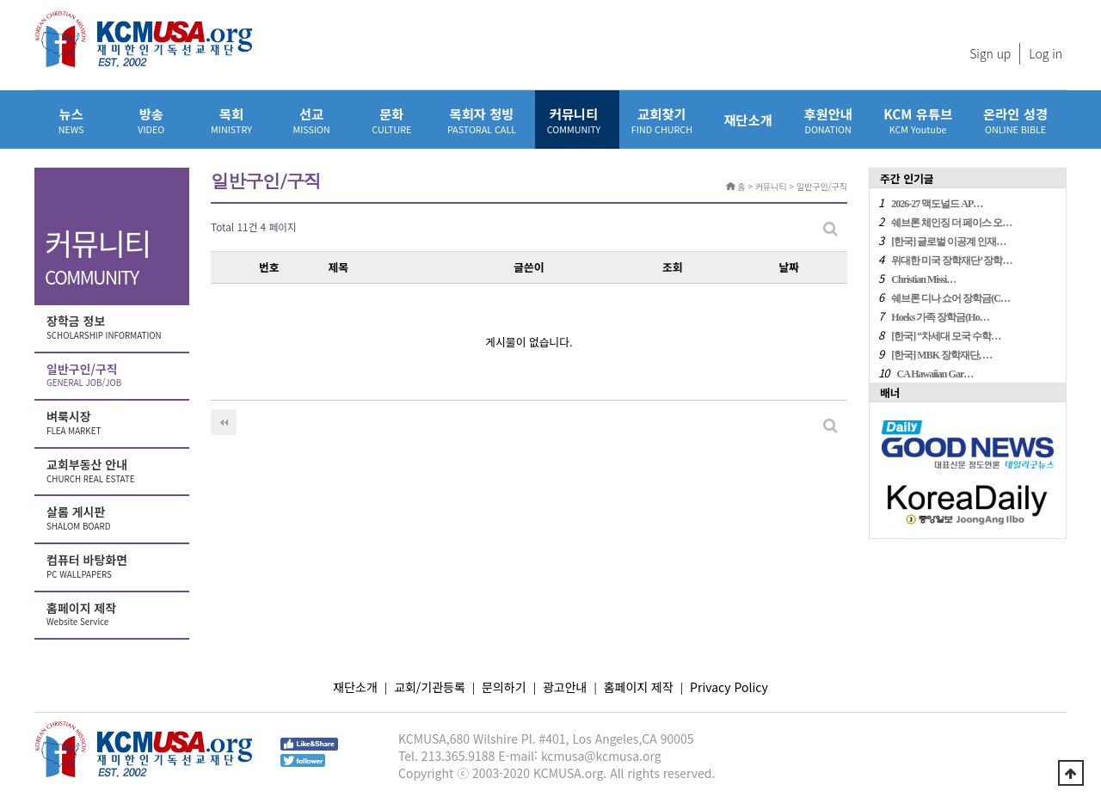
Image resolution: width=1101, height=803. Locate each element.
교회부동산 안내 (113, 471)
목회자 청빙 (482, 120)
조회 (672, 267)
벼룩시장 (113, 423)
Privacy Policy (729, 687)
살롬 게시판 (113, 518)
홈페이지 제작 (113, 614)
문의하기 (504, 687)
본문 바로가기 (0, 0)
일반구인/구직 (113, 375)
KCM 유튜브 (918, 120)
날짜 (788, 267)
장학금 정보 (113, 327)
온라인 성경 (1015, 120)
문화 (392, 120)
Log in (1045, 53)
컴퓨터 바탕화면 (113, 566)
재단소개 (747, 119)
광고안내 (565, 687)
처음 (224, 422)
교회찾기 (662, 120)
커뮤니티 (573, 120)
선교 (312, 120)
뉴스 (71, 120)
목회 (231, 120)
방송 (151, 120)
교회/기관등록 (429, 687)
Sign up (990, 53)
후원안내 (828, 120)
